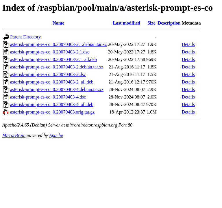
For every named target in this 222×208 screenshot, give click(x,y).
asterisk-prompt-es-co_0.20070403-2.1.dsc (49, 51)
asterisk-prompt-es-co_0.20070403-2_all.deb (51, 81)
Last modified (126, 23)
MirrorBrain (13, 135)
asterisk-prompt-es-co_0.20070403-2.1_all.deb (53, 59)
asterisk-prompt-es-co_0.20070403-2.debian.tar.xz (56, 66)
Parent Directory (25, 36)
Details (188, 44)
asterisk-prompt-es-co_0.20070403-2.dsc (48, 74)
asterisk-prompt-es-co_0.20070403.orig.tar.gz (52, 111)
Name (58, 23)
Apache (56, 135)
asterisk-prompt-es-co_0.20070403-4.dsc (48, 96)
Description (169, 23)
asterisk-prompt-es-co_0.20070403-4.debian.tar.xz (56, 89)
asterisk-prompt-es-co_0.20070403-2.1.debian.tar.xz (58, 44)
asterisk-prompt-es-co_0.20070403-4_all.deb (51, 104)
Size (151, 23)
